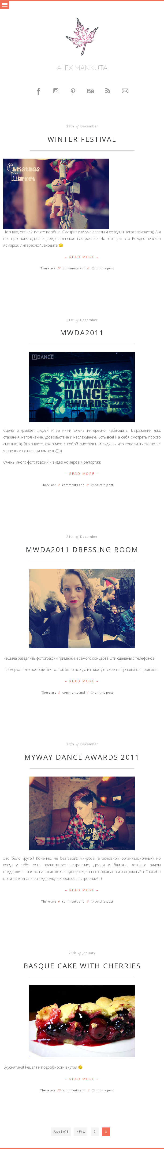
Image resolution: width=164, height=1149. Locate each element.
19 (58, 268)
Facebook (38, 91)
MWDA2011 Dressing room (82, 549)
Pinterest (73, 91)
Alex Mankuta (82, 67)
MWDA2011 (82, 332)
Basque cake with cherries (82, 966)
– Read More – (82, 257)
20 (59, 1090)
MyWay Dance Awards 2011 (82, 757)
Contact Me (125, 91)
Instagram (56, 91)
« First (81, 1132)
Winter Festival (82, 139)
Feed (108, 91)
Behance (90, 91)
